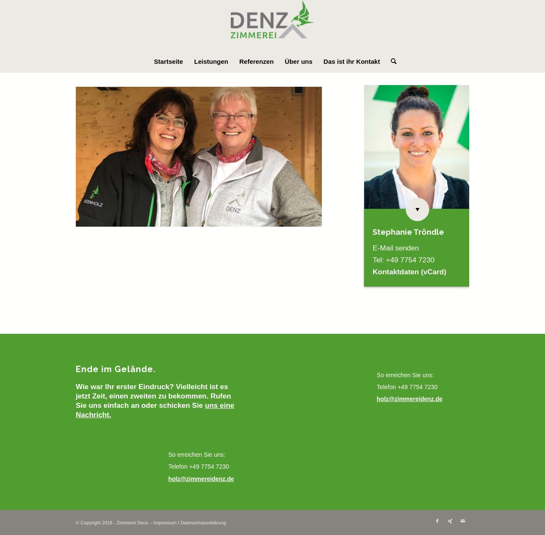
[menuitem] (169, 61)
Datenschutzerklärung (203, 522)
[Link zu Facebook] (437, 521)
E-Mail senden (396, 248)
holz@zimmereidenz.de (201, 478)
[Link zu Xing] (450, 521)
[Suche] (390, 61)
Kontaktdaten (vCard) (409, 272)
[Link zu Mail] (462, 521)
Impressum (164, 522)
